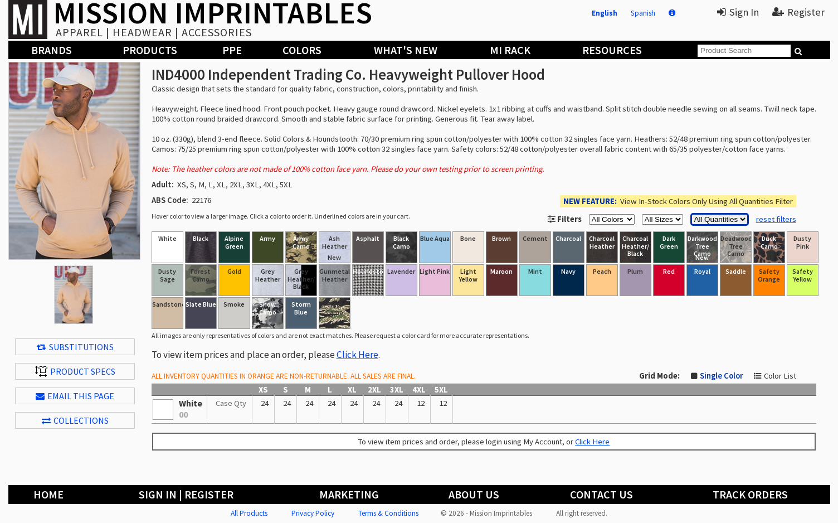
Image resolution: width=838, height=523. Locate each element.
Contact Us (601, 494)
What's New (405, 50)
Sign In (738, 12)
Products (150, 50)
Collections (75, 420)
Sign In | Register (186, 494)
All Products (249, 513)
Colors (301, 50)
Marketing (349, 494)
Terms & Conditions (388, 513)
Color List (780, 376)
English (604, 13)
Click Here (357, 354)
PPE (232, 50)
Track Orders (750, 494)
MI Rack (510, 50)
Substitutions (75, 346)
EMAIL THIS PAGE (75, 395)
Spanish (643, 13)
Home (48, 494)
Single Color (721, 376)
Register (798, 12)
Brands (51, 50)
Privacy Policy (312, 513)
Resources (612, 50)
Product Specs (75, 371)
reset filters (776, 219)
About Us (474, 494)
